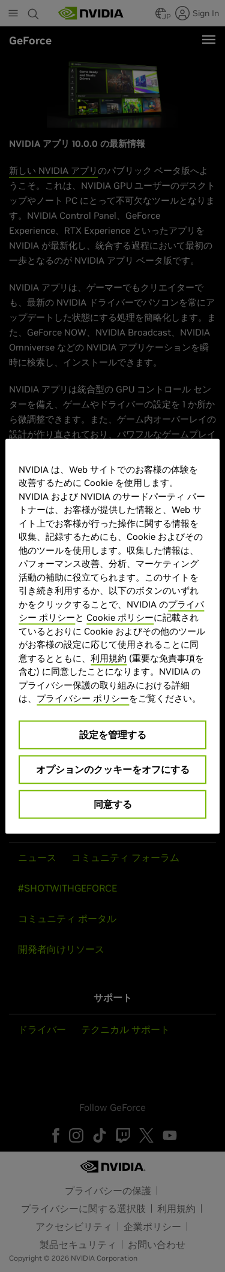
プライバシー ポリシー (83, 698)
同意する (113, 803)
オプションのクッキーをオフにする (113, 769)
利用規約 (109, 657)
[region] (112, 636)
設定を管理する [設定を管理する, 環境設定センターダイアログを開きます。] (112, 734)
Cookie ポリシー (120, 617)
